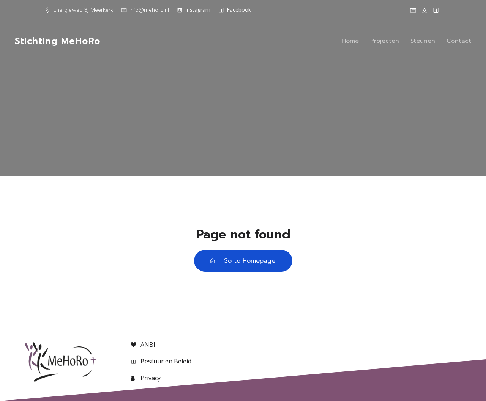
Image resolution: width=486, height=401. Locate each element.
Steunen (422, 40)
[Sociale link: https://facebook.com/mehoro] (436, 10)
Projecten (384, 40)
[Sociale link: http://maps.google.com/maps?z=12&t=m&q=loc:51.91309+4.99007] (424, 10)
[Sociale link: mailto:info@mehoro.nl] (413, 10)
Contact (459, 40)
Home (350, 40)
